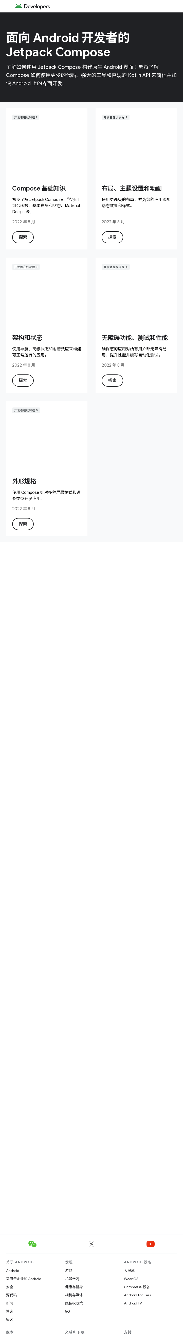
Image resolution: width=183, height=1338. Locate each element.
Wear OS (131, 1279)
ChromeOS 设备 (137, 1287)
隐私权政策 (74, 1303)
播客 (9, 1319)
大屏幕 (129, 1270)
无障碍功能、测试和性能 (135, 338)
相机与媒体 (74, 1295)
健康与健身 (74, 1287)
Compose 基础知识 (39, 188)
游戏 (68, 1270)
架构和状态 (27, 338)
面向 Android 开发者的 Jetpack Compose (68, 45)
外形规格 (24, 481)
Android (12, 1270)
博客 (9, 1311)
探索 (23, 237)
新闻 (9, 1303)
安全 (9, 1287)
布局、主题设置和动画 (132, 188)
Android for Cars (137, 1295)
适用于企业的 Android (23, 1279)
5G (67, 1311)
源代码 (11, 1295)
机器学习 (72, 1279)
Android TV (133, 1303)
